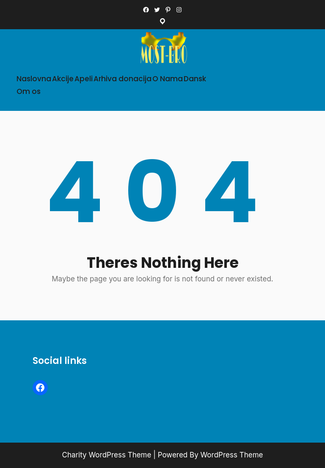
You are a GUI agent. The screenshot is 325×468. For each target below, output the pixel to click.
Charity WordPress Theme (106, 455)
